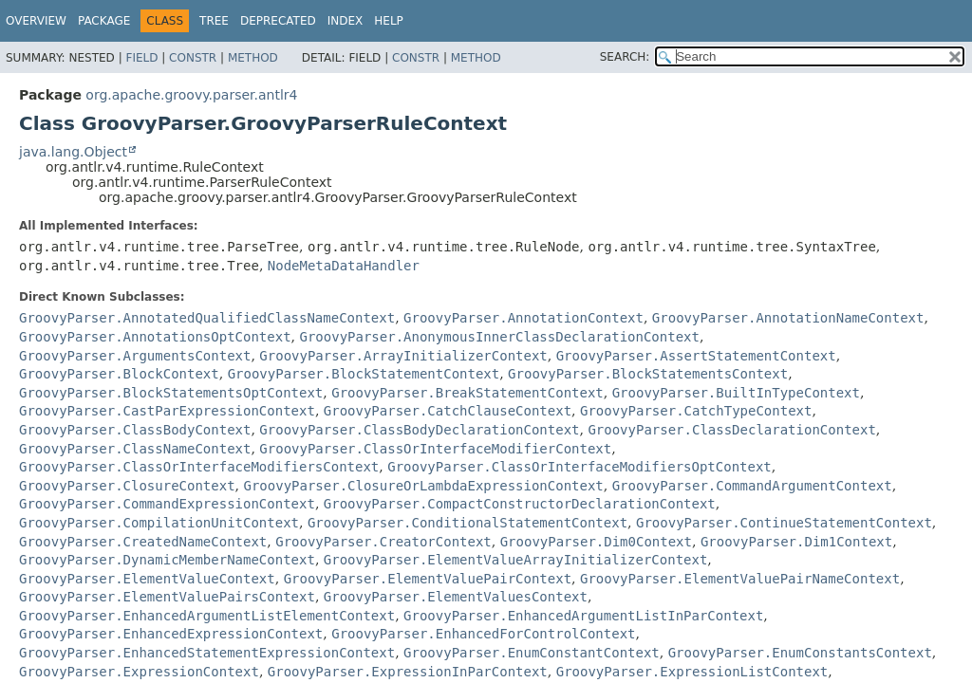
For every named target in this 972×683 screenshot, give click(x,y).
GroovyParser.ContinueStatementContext (784, 522)
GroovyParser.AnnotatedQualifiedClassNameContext (207, 317)
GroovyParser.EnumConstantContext (531, 652)
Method (253, 58)
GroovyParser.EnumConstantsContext (800, 652)
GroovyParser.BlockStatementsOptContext (171, 392)
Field (141, 58)
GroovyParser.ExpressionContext (139, 671)
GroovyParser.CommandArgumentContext (752, 485)
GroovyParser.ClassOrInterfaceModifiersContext (199, 466)
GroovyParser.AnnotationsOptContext (155, 336)
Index (345, 21)
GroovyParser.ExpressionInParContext (408, 671)
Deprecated (278, 21)
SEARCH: (625, 57)
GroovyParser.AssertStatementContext (696, 355)
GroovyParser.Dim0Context (596, 541)
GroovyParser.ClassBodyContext (135, 429)
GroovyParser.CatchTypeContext (696, 410)
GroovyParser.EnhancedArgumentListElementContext (207, 615)
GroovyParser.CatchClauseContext (447, 410)
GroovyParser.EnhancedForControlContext (483, 633)
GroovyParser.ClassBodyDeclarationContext (419, 429)
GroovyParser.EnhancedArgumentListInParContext (583, 615)
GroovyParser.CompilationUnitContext (159, 522)
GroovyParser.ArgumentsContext (135, 355)
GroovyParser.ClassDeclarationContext (731, 429)
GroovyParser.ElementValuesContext (456, 596)
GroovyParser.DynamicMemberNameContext (167, 559)
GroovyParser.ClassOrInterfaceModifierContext (435, 448)
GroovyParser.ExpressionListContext (692, 671)
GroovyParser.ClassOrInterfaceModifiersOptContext (579, 466)
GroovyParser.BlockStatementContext (364, 373)
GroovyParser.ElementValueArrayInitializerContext (516, 559)
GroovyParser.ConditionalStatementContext (467, 522)
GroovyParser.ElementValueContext (147, 578)
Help (388, 21)
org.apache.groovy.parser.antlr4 (191, 94)
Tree (214, 21)
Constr (192, 58)
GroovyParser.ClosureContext (127, 485)
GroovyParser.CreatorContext (383, 541)
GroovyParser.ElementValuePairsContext (167, 596)
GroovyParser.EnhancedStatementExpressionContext (207, 652)
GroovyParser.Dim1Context (796, 541)
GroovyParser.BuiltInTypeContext (736, 392)
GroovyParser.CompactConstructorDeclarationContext (520, 503)
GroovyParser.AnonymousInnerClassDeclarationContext (499, 336)
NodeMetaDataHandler (344, 265)
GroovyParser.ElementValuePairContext (427, 578)
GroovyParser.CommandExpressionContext (167, 503)
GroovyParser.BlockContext (119, 373)
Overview (36, 21)
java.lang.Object (73, 151)
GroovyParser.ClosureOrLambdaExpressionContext (423, 485)
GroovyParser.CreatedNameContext (143, 541)
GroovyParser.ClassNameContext (135, 448)
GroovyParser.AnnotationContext (523, 317)
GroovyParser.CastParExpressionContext (167, 410)
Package (104, 21)
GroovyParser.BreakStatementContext (467, 392)
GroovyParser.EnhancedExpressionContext (171, 633)
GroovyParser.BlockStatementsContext (648, 373)
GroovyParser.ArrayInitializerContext (403, 355)
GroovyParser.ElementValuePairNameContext (740, 578)
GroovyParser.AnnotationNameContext (788, 317)
